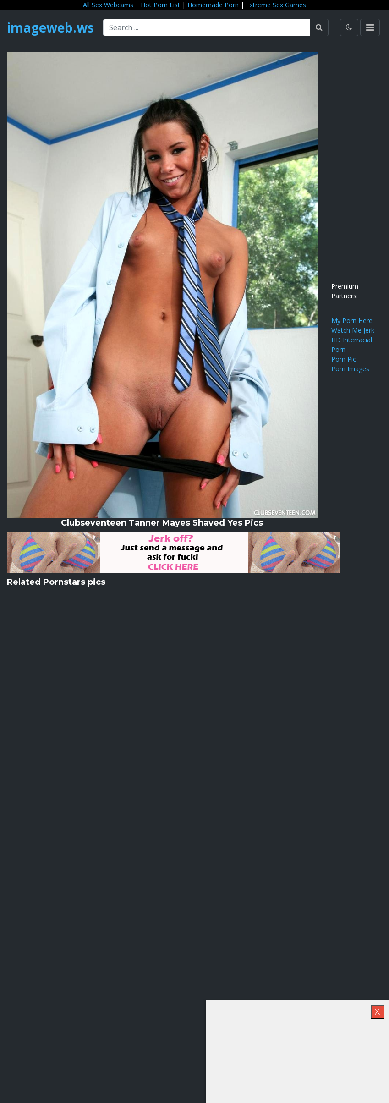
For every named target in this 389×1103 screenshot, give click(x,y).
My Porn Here (352, 320)
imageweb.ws (50, 27)
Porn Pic (343, 359)
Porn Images (350, 368)
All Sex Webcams (108, 4)
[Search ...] (206, 27)
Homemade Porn (213, 4)
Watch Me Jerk (352, 330)
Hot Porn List (160, 4)
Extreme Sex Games (276, 4)
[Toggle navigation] (370, 27)
